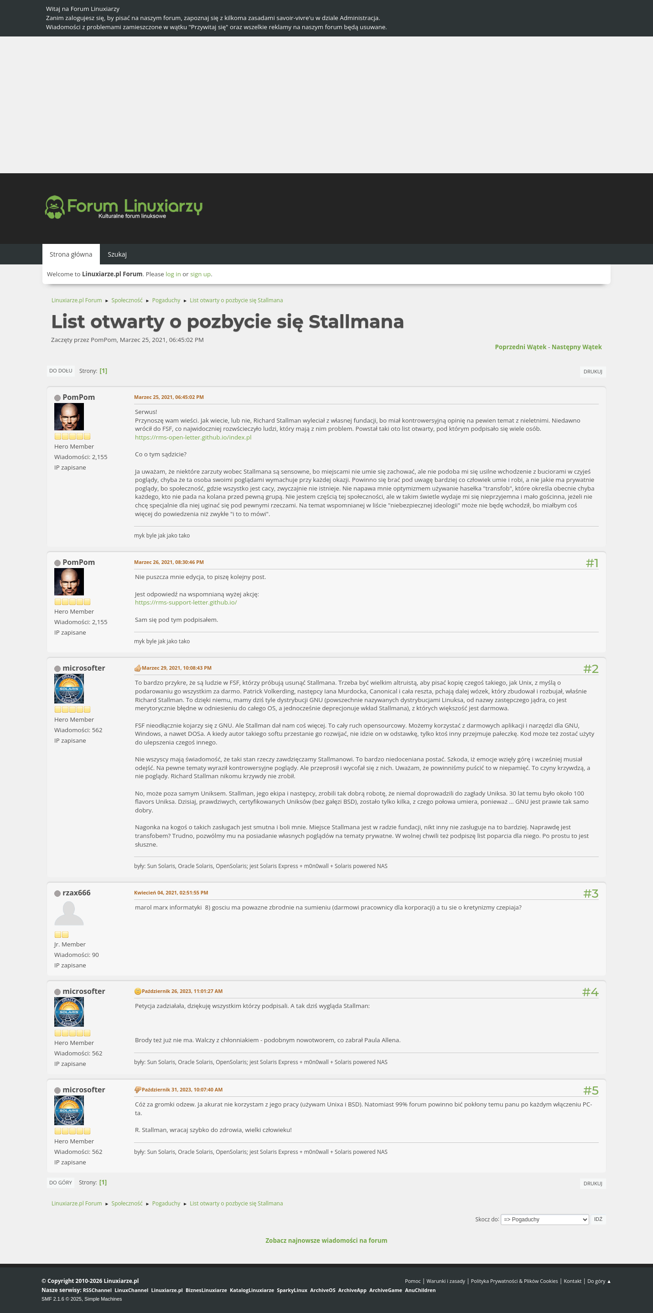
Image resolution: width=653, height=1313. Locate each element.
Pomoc (413, 1280)
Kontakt (572, 1280)
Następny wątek (577, 347)
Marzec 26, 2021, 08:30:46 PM (169, 561)
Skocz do (487, 1219)
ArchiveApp (352, 1290)
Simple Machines (103, 1299)
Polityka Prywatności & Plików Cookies (514, 1280)
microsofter (83, 668)
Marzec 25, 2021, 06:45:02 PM (169, 396)
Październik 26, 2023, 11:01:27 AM (182, 990)
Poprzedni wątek (520, 347)
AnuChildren (420, 1290)
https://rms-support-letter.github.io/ (186, 602)
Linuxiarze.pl (167, 1290)
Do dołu (61, 370)
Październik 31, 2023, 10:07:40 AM (182, 1089)
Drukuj (593, 371)
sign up (200, 274)
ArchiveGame (385, 1290)
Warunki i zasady (446, 1280)
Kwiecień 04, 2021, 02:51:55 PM (171, 892)
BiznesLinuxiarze (206, 1290)
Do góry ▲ (599, 1280)
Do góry (60, 1182)
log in (173, 274)
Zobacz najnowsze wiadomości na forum (326, 1240)
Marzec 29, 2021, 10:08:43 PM (177, 667)
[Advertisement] (326, 105)
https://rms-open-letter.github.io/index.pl (193, 437)
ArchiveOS (322, 1290)
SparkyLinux (292, 1290)
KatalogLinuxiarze (252, 1290)
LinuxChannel (131, 1290)
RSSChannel (97, 1290)
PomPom (78, 397)
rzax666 (76, 893)
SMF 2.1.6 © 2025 (61, 1299)
